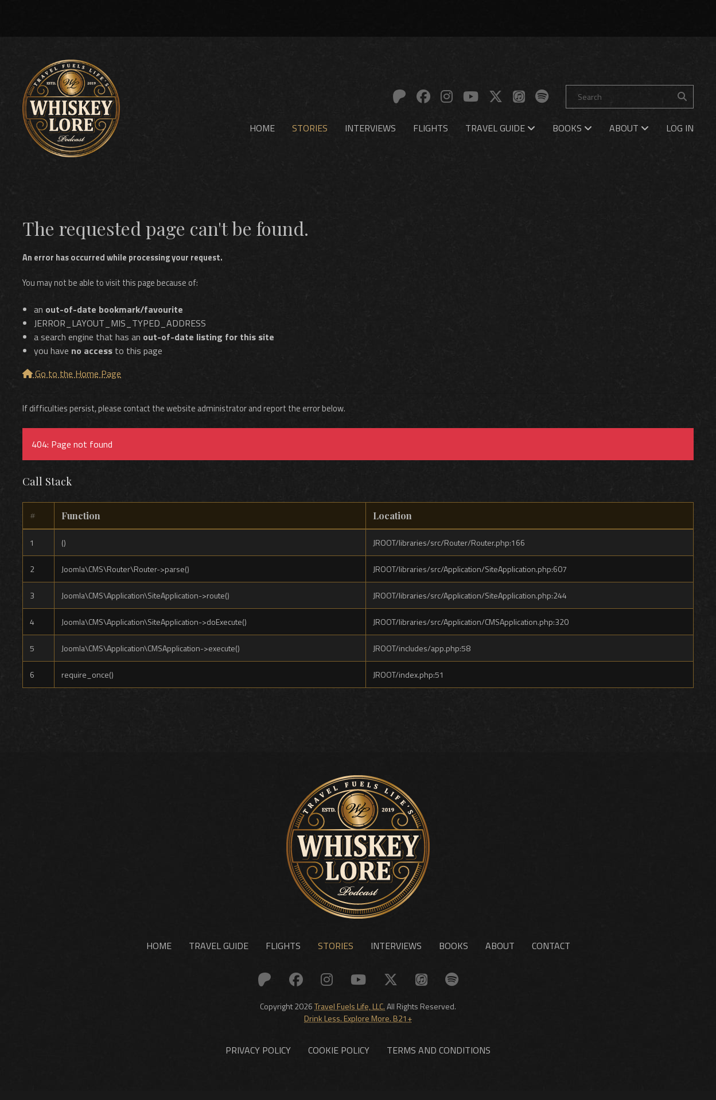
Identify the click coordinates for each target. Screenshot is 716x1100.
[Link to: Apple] (519, 96)
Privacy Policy (258, 1060)
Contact (551, 953)
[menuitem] (262, 128)
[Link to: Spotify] (541, 96)
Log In (680, 128)
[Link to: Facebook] (423, 96)
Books (572, 128)
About (629, 128)
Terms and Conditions (439, 1060)
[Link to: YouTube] (470, 96)
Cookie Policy (338, 1060)
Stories (310, 128)
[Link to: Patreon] (399, 96)
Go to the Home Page (71, 376)
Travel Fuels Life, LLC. (349, 1013)
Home (262, 128)
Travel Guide (500, 128)
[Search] (630, 96)
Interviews (370, 128)
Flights (430, 128)
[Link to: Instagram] (447, 96)
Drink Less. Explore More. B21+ (358, 1025)
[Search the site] (682, 96)
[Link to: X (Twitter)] (496, 96)
